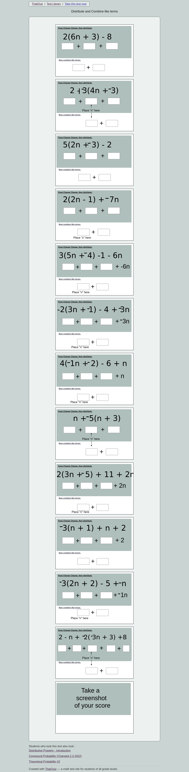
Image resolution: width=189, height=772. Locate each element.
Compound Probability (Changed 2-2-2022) (55, 756)
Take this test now (76, 3)
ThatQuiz (37, 3)
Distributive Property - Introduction (50, 750)
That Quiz (50, 769)
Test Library (54, 3)
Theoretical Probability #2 (44, 761)
